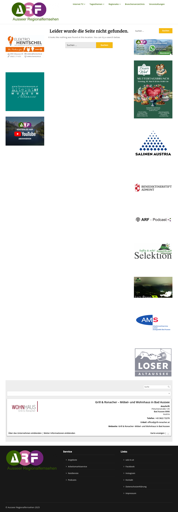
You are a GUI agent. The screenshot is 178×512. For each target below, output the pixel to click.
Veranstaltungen (157, 4)
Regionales (114, 4)
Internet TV (78, 4)
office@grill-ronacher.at (159, 422)
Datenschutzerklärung (136, 486)
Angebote (72, 460)
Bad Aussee (159, 411)
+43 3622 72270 (162, 418)
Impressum (131, 493)
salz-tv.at (130, 460)
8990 (167, 411)
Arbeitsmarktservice (77, 466)
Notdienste (73, 473)
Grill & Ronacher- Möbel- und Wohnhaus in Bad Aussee (144, 426)
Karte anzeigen (157, 433)
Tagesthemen (96, 4)
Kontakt (129, 480)
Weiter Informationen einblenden (59, 433)
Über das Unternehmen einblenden (25, 433)
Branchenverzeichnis (135, 4)
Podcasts (72, 480)
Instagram (130, 473)
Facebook (130, 466)
